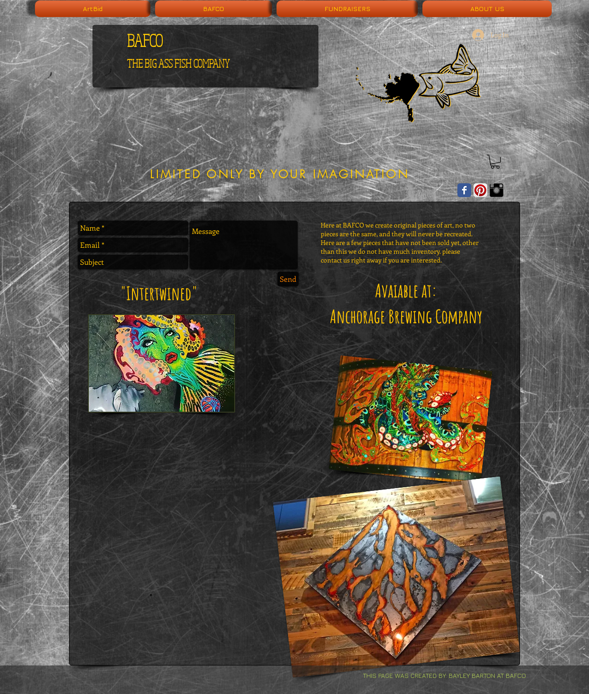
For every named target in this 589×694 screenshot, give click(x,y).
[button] (495, 162)
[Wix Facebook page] (464, 190)
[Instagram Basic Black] (496, 190)
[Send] (288, 279)
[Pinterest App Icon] (480, 190)
